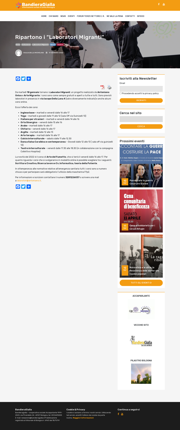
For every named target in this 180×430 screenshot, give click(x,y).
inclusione (26, 45)
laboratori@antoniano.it (29, 180)
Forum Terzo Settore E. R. (91, 16)
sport (52, 45)
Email (122, 83)
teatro (60, 45)
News (63, 16)
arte (18, 45)
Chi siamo (53, 16)
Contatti (130, 16)
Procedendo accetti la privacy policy (139, 93)
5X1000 (140, 16)
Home (44, 16)
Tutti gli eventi (141, 283)
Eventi (71, 16)
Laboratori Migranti (40, 45)
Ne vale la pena (115, 16)
